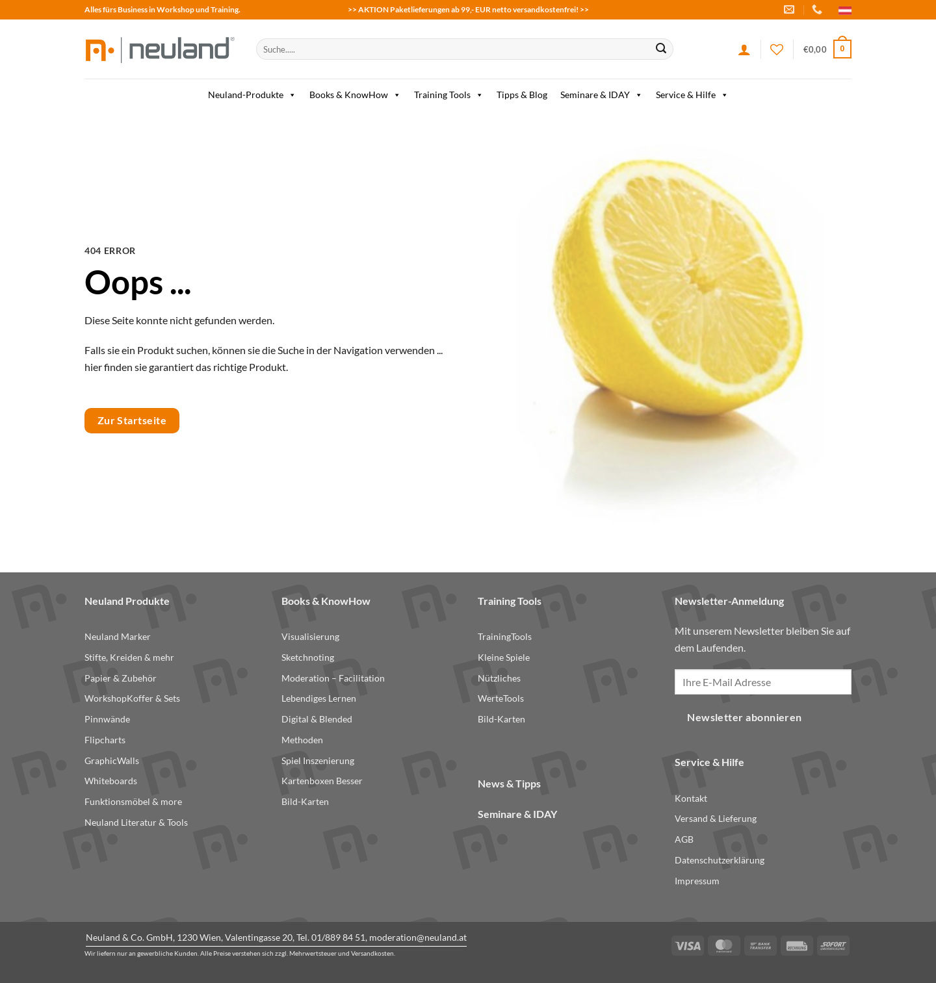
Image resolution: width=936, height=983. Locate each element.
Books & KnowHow (355, 95)
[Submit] (661, 49)
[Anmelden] (744, 49)
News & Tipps (509, 783)
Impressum (697, 880)
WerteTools (501, 698)
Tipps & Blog (522, 94)
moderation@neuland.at (418, 937)
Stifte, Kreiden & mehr (129, 657)
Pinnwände (107, 718)
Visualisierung (310, 636)
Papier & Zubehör (120, 677)
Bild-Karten (305, 801)
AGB (684, 839)
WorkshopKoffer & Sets (132, 698)
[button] (827, 49)
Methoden (302, 739)
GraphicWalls (111, 760)
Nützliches (499, 677)
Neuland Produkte (127, 600)
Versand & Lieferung (716, 818)
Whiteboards (110, 780)
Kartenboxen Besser (322, 780)
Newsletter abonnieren (744, 717)
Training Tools (449, 95)
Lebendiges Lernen (318, 698)
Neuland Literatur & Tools (136, 822)
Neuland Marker (117, 636)
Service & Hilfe (692, 95)
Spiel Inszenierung (317, 760)
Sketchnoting (307, 657)
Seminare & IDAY (601, 95)
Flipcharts (104, 739)
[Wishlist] (776, 49)
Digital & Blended (316, 718)
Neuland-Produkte (252, 95)
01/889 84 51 (338, 937)
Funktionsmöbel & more (133, 801)
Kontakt (691, 798)
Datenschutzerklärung (719, 859)
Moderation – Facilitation (333, 677)
